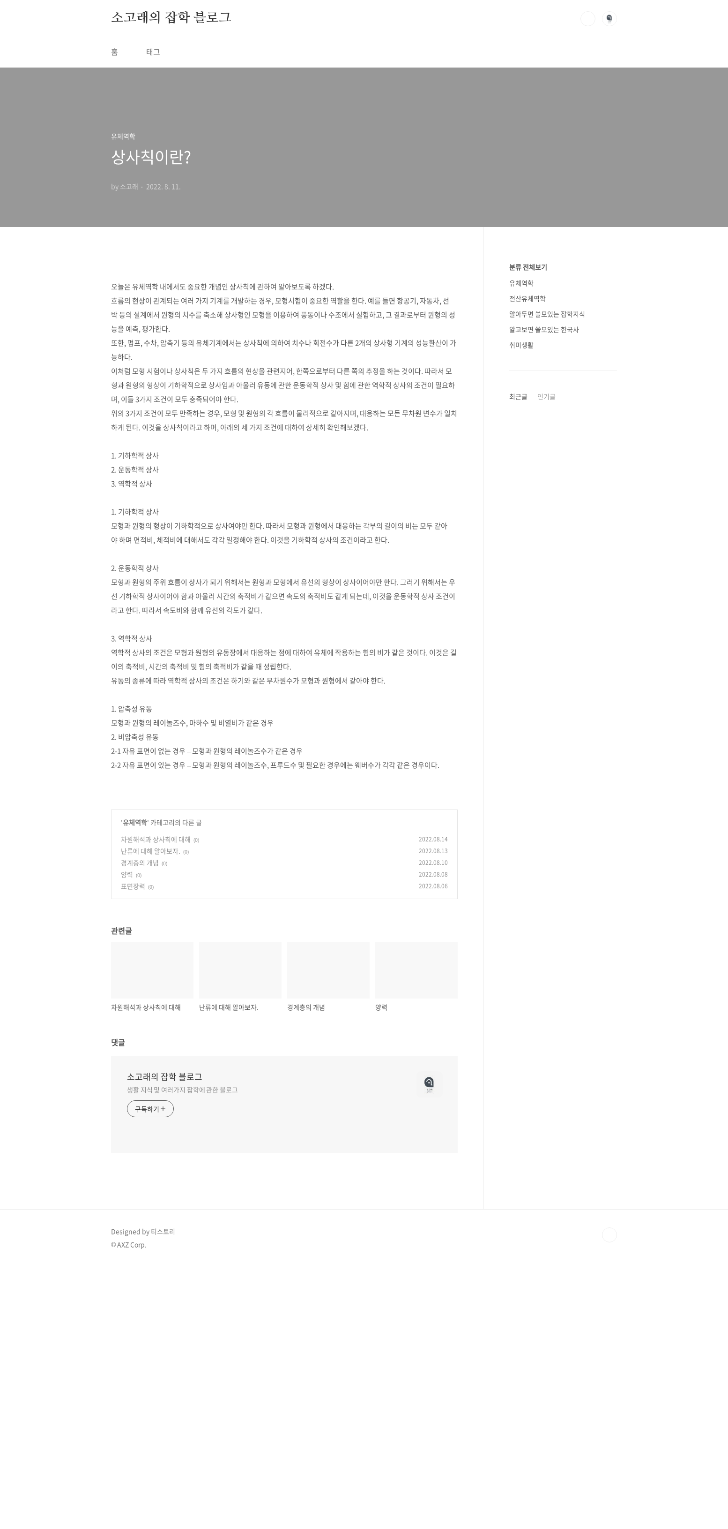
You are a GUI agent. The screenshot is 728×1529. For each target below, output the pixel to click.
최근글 (518, 396)
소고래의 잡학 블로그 (171, 18)
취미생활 (521, 344)
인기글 (546, 396)
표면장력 (133, 1148)
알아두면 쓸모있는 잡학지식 (547, 313)
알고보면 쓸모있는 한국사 (544, 329)
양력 (127, 1137)
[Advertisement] (284, 335)
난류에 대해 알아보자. (150, 1113)
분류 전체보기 (528, 267)
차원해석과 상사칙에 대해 (156, 1101)
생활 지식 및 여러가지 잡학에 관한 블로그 (182, 1352)
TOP (609, 1497)
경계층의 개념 (140, 1125)
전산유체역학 (527, 298)
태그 (153, 51)
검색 (588, 19)
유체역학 (135, 1085)
